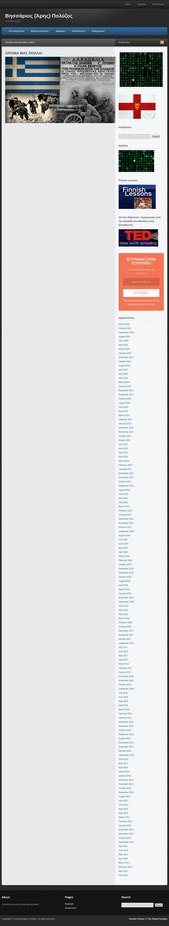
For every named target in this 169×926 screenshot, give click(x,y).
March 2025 (124, 349)
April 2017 (123, 660)
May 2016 (123, 701)
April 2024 (123, 378)
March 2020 (124, 556)
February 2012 (125, 867)
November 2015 (126, 726)
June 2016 (123, 697)
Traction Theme (136, 919)
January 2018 (125, 626)
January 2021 (125, 515)
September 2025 (126, 332)
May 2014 (123, 763)
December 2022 (126, 428)
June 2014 (123, 759)
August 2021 (124, 490)
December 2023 (126, 390)
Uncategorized (16, 31)
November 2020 (126, 523)
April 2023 (123, 411)
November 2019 (126, 573)
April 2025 (123, 345)
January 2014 (125, 776)
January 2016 (125, 718)
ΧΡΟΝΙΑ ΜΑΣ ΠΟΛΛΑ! (23, 53)
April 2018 (123, 614)
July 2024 (123, 370)
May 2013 (123, 809)
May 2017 (123, 655)
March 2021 (124, 506)
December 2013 (126, 780)
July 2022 (123, 444)
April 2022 (123, 457)
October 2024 (125, 361)
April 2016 (123, 705)
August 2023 (124, 403)
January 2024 (125, 386)
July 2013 (123, 800)
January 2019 (125, 593)
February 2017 (125, 668)
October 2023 (125, 399)
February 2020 (125, 560)
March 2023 (124, 415)
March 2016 (124, 709)
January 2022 (125, 469)
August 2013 (124, 796)
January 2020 (125, 564)
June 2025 (123, 341)
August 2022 (124, 440)
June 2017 (123, 651)
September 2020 (126, 531)
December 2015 (126, 722)
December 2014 (126, 742)
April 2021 (123, 502)
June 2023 (123, 407)
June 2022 (123, 448)
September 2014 (126, 755)
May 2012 (123, 854)
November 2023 (126, 394)
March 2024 (124, 382)
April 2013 (123, 813)
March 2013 (124, 817)
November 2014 (126, 747)
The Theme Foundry (157, 919)
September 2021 (126, 486)
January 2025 (125, 353)
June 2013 (123, 805)
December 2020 (126, 519)
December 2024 (126, 357)
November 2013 (126, 784)
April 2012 (123, 858)
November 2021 (126, 477)
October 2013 (125, 788)
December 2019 (126, 568)
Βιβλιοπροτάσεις (40, 31)
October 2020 (125, 527)
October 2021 (125, 481)
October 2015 (125, 730)
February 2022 (125, 465)
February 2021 (125, 510)
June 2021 (123, 494)
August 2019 (124, 581)
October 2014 (125, 751)
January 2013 (125, 825)
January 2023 (125, 423)
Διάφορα (60, 31)
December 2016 (126, 676)
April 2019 (123, 585)
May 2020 (123, 548)
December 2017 (126, 631)
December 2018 (126, 597)
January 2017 (125, 672)
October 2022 (125, 436)
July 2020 (123, 539)
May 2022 (123, 452)
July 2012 (123, 846)
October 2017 (125, 639)
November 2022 (126, 432)
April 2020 (123, 552)
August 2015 (124, 738)
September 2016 (126, 689)
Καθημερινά (98, 31)
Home (128, 4)
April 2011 (123, 875)
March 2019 (124, 589)
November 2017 (126, 635)
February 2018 (125, 622)
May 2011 (123, 871)
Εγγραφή (141, 4)
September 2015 (126, 734)
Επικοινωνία (158, 4)
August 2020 (124, 535)
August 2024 (124, 365)
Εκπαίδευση (78, 31)
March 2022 (124, 461)
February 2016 (125, 713)
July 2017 (123, 647)
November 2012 (126, 834)
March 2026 (124, 324)
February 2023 (125, 419)
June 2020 (123, 544)
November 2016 (126, 680)
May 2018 (123, 610)
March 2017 (124, 664)
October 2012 (125, 838)
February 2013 (125, 821)
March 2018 (124, 618)
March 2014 (124, 771)
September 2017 (126, 643)
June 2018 (123, 606)
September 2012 (126, 842)
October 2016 (125, 684)
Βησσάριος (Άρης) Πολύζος (39, 16)
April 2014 (123, 767)
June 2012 (123, 850)
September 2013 (126, 792)
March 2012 (124, 863)
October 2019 (125, 577)
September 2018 (126, 602)
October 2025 (125, 328)
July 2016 (123, 693)
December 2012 (126, 829)
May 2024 (123, 374)
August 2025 (124, 336)
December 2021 (126, 473)
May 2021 (123, 498)
